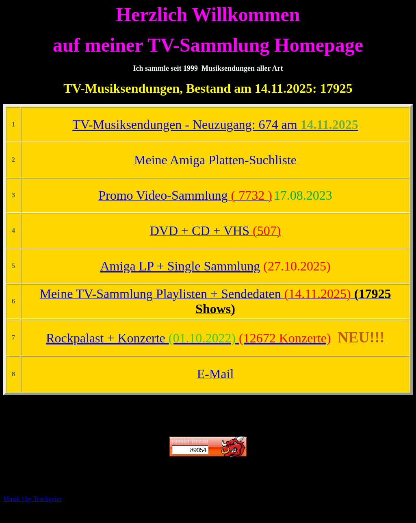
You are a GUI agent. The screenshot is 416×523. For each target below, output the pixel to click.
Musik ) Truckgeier (32, 498)
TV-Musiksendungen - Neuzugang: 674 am (215, 124)
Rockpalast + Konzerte (188, 338)
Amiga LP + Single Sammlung (180, 266)
